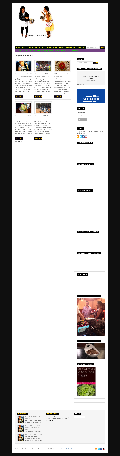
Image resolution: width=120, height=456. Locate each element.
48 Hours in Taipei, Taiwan (42, 76)
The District (22, 414)
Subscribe (81, 112)
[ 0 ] (17, 73)
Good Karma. (58, 76)
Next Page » (18, 141)
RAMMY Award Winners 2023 (23, 76)
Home (18, 47)
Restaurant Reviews (62, 51)
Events (18, 51)
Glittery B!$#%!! (19, 118)
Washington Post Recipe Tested (41, 51)
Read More (19, 96)
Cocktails (74, 51)
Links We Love (70, 47)
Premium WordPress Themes (67, 448)
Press (41, 47)
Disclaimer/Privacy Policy (54, 47)
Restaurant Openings (29, 47)
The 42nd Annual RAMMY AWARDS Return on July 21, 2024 (33, 427)
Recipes (25, 51)
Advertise (80, 47)
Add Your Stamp (51, 414)
